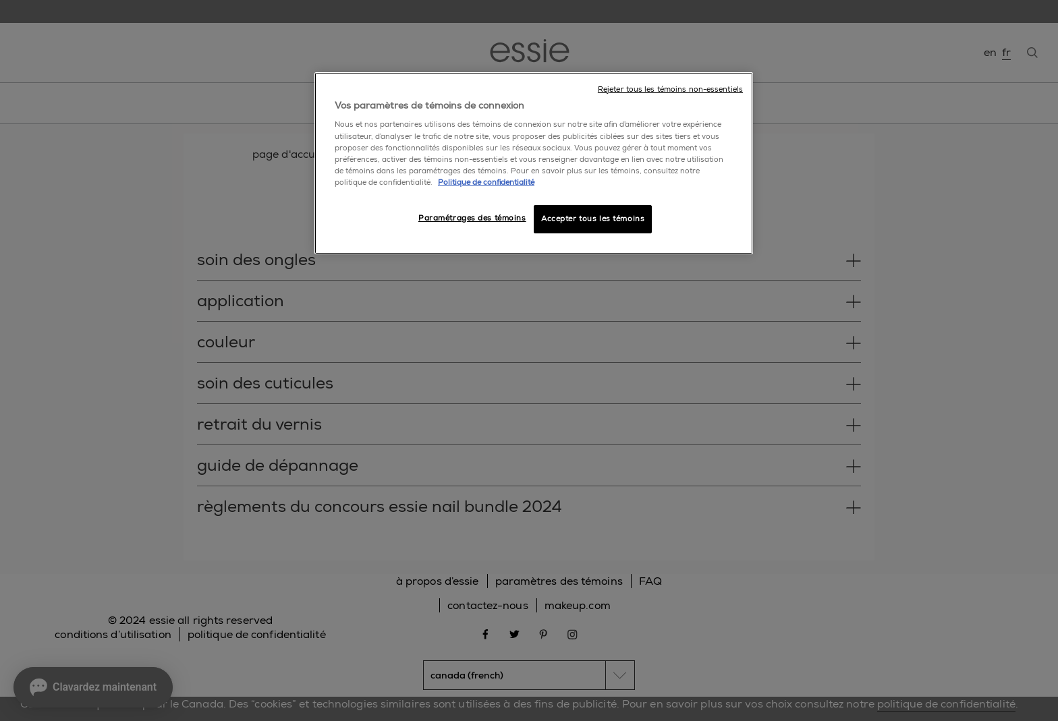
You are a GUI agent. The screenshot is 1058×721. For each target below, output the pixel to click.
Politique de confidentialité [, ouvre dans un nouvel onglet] (486, 182)
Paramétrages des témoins (472, 218)
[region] (533, 163)
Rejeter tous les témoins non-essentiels (670, 89)
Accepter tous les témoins (592, 219)
